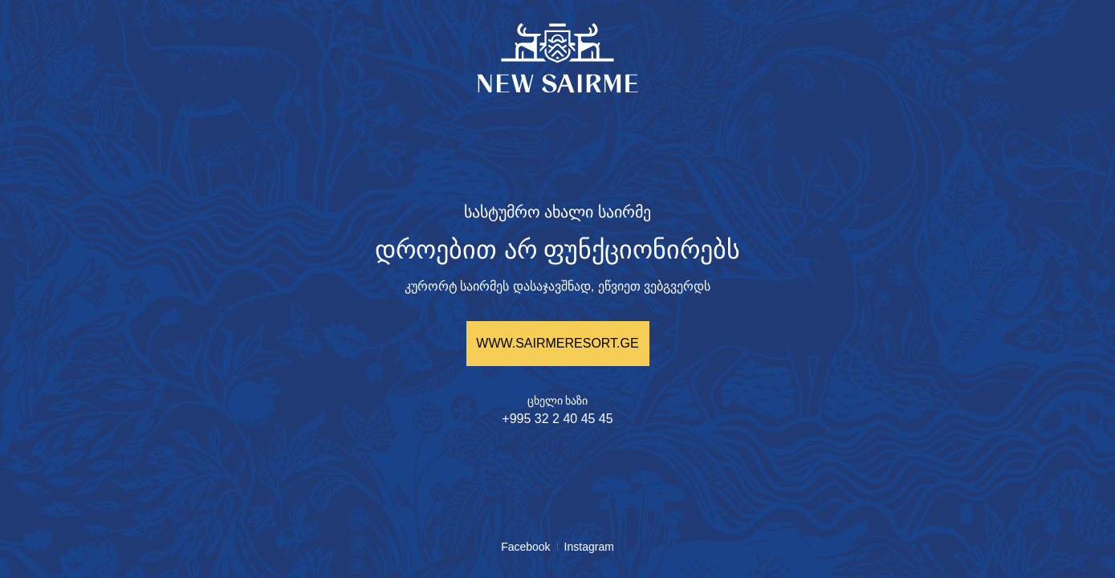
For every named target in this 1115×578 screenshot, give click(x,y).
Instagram (589, 546)
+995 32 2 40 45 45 (557, 418)
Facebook (525, 546)
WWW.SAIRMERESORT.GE (557, 343)
